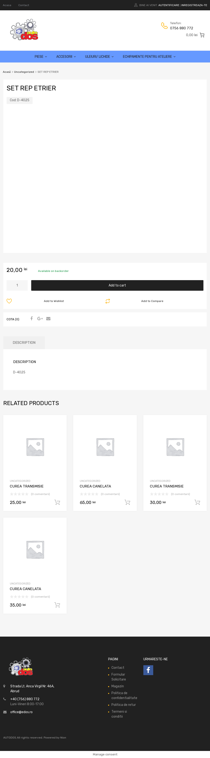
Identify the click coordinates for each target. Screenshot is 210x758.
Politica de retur (123, 705)
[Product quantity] (17, 285)
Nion (63, 737)
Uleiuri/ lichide (99, 57)
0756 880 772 (181, 28)
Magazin (117, 686)
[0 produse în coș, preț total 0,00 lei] (195, 35)
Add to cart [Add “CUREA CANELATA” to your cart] (127, 502)
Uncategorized (24, 71)
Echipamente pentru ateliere (149, 57)
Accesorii (66, 57)
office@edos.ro (21, 712)
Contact (23, 5)
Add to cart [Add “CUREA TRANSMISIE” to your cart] (57, 502)
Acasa (7, 5)
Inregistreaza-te (194, 5)
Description (24, 342)
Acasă (7, 71)
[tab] (24, 342)
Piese (41, 57)
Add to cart (117, 285)
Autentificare (168, 5)
